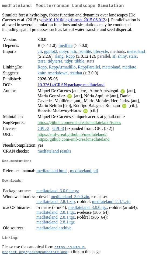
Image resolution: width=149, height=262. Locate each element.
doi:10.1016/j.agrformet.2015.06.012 (73, 21)
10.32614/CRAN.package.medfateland (70, 86)
